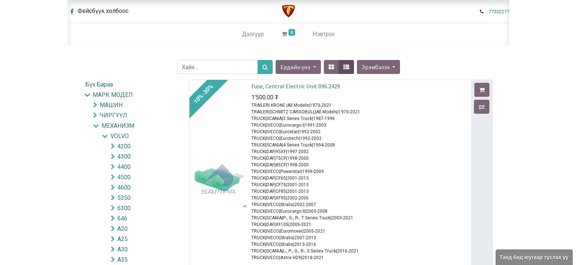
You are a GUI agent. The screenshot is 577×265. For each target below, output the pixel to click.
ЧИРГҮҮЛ (113, 115)
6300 (124, 208)
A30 (122, 249)
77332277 (499, 11)
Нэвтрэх (324, 34)
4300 (124, 156)
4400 (124, 166)
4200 (124, 146)
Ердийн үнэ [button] (295, 67)
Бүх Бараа (99, 84)
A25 (122, 239)
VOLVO (119, 135)
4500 (124, 177)
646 (122, 218)
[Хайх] (265, 67)
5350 (124, 197)
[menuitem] (253, 34)
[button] (378, 67)
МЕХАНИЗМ (118, 125)
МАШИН (111, 105)
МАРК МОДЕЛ (113, 94)
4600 (124, 187)
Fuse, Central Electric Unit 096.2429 (295, 86)
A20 (122, 228)
